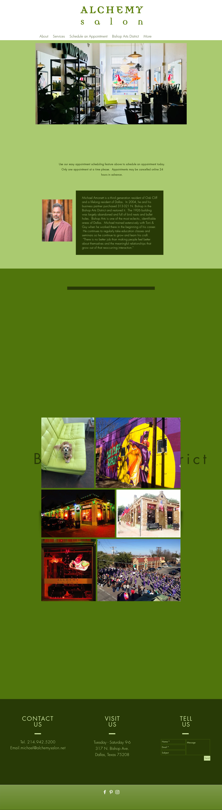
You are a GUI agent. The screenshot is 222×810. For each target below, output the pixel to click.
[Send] (207, 758)
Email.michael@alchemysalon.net (37, 747)
